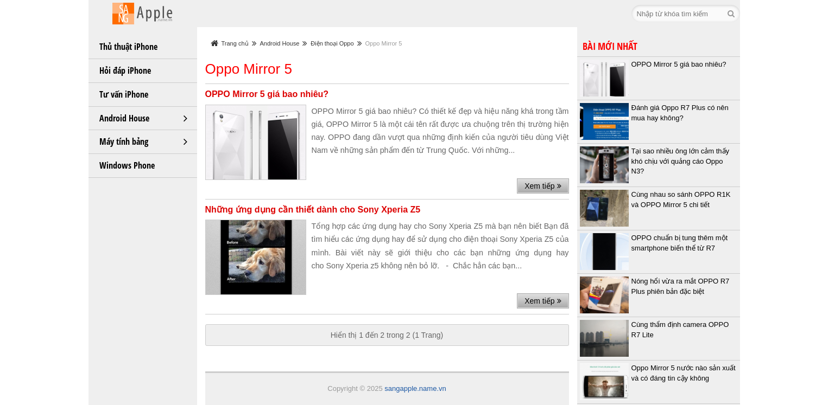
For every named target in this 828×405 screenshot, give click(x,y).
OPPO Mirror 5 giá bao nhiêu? (267, 94)
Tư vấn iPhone (123, 94)
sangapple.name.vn (415, 388)
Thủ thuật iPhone (128, 47)
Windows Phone (127, 165)
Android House (124, 118)
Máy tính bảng (123, 141)
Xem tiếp (542, 186)
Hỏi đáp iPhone (125, 70)
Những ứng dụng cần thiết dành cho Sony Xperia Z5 (313, 209)
